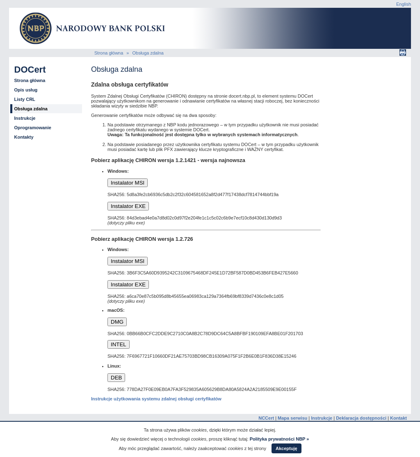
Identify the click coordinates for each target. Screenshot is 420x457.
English (403, 4)
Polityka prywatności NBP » (279, 438)
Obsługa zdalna (147, 52)
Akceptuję (286, 448)
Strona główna (108, 52)
